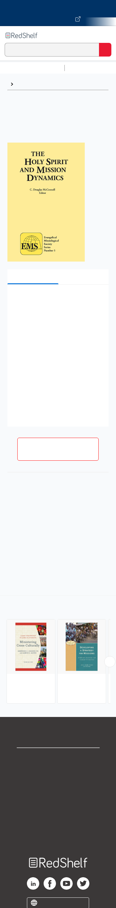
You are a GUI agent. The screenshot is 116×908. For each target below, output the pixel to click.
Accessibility (58, 826)
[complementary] (58, 650)
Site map (58, 840)
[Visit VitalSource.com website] (58, 13)
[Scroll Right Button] (109, 661)
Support (58, 771)
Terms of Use (58, 799)
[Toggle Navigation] (105, 35)
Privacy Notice (58, 785)
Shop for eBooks (58, 758)
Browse (25, 84)
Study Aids (83, 68)
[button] (57, 298)
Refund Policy (58, 812)
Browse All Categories (32, 68)
